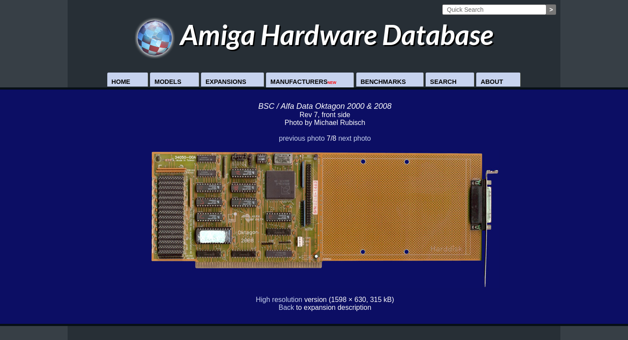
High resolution (279, 299)
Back (286, 307)
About (492, 81)
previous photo (302, 138)
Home (121, 81)
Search (443, 81)
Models (167, 81)
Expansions (225, 81)
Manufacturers (303, 81)
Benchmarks (383, 81)
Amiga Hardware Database (314, 34)
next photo (354, 138)
